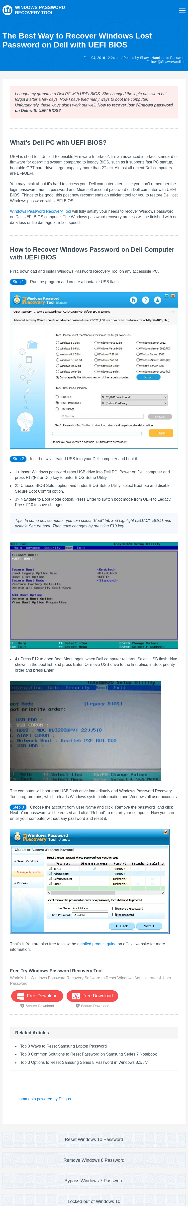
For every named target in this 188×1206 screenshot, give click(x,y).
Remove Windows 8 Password (94, 1160)
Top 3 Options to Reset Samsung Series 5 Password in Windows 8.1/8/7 (84, 1062)
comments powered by (44, 1099)
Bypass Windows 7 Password (94, 1180)
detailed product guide (96, 944)
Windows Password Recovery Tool (40, 211)
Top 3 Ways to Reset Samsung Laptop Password (63, 1046)
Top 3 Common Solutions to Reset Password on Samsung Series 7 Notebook (88, 1054)
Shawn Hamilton (152, 58)
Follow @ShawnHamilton (166, 62)
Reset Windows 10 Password (94, 1139)
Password (178, 58)
